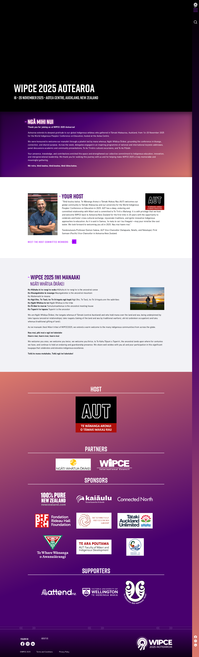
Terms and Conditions (44, 652)
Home (153, 644)
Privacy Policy (64, 652)
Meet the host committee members (48, 241)
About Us (44, 638)
